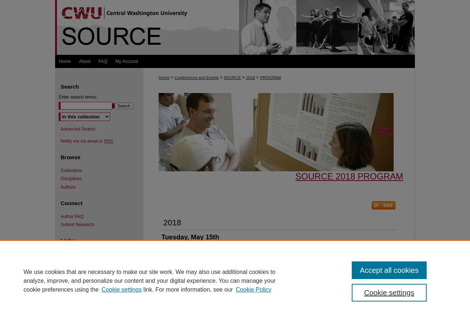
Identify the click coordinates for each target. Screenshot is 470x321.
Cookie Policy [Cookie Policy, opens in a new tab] (253, 289)
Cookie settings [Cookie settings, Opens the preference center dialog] (389, 293)
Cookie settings (122, 289)
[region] (235, 280)
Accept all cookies (389, 270)
